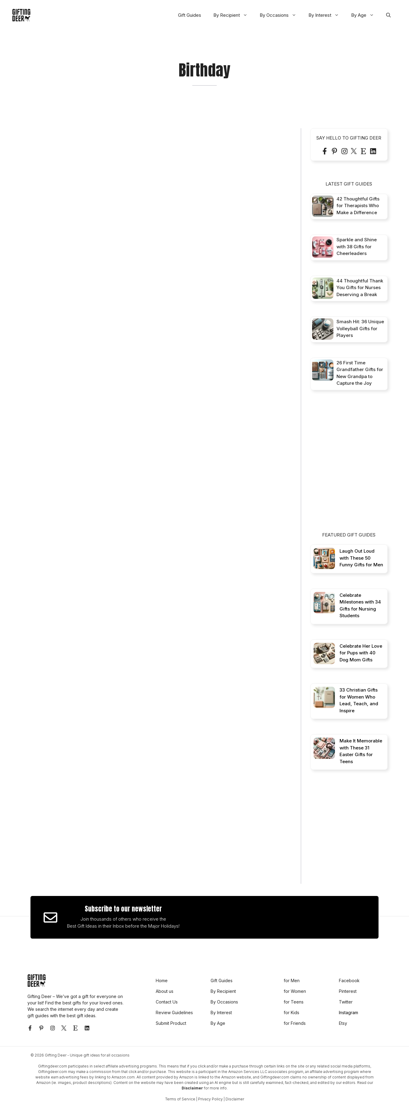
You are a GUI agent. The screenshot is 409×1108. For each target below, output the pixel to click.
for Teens (294, 1001)
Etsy (343, 1023)
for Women (295, 991)
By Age (365, 15)
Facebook (349, 980)
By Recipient (233, 15)
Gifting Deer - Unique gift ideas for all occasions (87, 1055)
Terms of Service (180, 1099)
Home (162, 980)
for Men (292, 980)
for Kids (291, 1012)
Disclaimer (192, 1088)
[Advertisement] (356, 466)
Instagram (348, 1012)
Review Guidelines (174, 1012)
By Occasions (281, 15)
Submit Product (171, 1023)
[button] (388, 15)
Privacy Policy (210, 1099)
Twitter (346, 1001)
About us (164, 991)
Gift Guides (189, 15)
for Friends (295, 1023)
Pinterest (348, 991)
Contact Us (167, 1001)
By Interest (326, 15)
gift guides (38, 1015)
